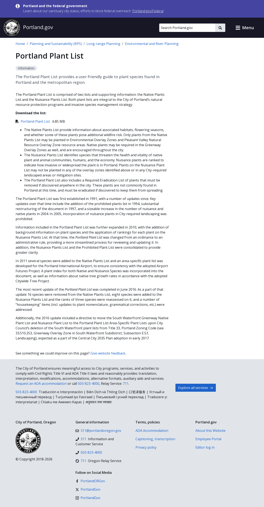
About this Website (210, 430)
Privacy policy (146, 447)
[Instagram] (88, 497)
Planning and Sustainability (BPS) (56, 43)
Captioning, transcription (155, 439)
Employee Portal (208, 439)
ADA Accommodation (151, 430)
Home (20, 43)
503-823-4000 (88, 383)
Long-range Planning (103, 43)
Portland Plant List (33, 121)
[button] (245, 28)
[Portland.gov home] (28, 27)
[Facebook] (90, 480)
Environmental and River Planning (152, 43)
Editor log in (205, 447)
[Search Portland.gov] (187, 28)
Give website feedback (107, 353)
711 (126, 383)
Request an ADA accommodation (41, 383)
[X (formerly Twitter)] (88, 489)
